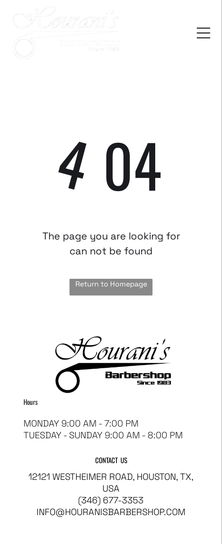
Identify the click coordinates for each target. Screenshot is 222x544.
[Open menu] (203, 33)
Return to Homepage (111, 284)
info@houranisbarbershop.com (111, 512)
